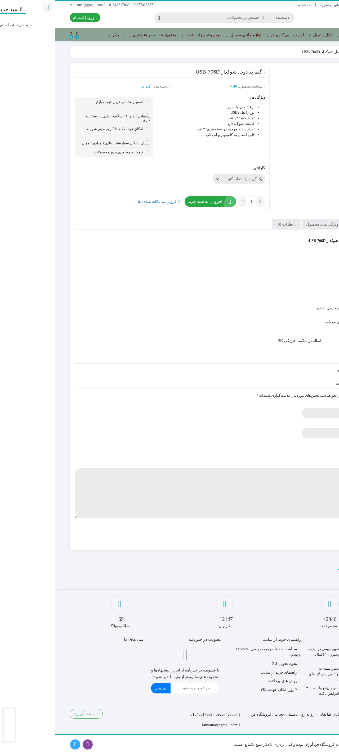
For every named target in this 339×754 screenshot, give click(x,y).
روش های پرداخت (227, 681)
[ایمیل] (136, 688)
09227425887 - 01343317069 (77, 5)
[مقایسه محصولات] (22, 34)
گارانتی (204, 168)
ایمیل (313, 424)
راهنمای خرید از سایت (224, 672)
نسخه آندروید (31, 714)
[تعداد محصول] (196, 202)
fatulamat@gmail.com (32, 5)
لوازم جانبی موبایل (189, 35)
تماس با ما (317, 5)
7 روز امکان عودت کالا (224, 689)
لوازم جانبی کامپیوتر (230, 35)
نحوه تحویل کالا (229, 663)
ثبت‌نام (105, 688)
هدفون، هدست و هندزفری (97, 35)
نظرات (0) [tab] (230, 224)
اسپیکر (61, 35)
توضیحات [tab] (304, 224)
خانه (318, 52)
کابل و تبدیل (266, 35)
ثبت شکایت (249, 5)
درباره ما (298, 5)
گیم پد (307, 52)
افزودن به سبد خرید (150, 201)
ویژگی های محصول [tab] (267, 224)
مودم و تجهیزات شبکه (146, 35)
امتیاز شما (310, 444)
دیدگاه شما (309, 464)
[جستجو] (157, 17)
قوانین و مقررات (274, 5)
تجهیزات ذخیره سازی (302, 35)
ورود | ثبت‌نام (30, 17)
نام (315, 404)
